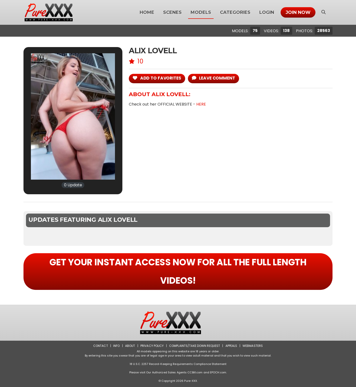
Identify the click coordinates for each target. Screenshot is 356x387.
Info (116, 346)
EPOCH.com (218, 372)
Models (201, 12)
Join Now (298, 12)
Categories (235, 12)
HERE (201, 104)
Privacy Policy (152, 346)
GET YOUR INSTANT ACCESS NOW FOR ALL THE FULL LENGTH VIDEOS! (177, 271)
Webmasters (253, 346)
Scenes (172, 12)
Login (266, 12)
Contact (100, 346)
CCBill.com (194, 372)
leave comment (213, 78)
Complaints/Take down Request (194, 346)
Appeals (231, 346)
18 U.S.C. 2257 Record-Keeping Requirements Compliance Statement (178, 364)
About (130, 346)
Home (147, 12)
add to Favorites (157, 78)
